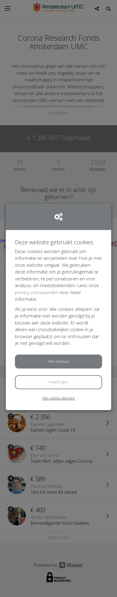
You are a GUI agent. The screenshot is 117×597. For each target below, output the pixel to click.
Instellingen (58, 382)
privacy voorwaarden (36, 292)
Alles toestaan (59, 361)
